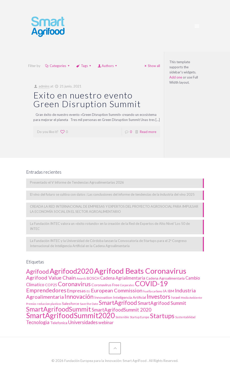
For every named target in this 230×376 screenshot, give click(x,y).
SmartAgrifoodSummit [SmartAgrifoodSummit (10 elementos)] (58, 309)
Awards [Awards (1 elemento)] (81, 278)
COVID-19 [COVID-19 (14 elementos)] (151, 283)
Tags (84, 66)
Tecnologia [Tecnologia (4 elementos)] (37, 322)
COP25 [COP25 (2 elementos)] (51, 285)
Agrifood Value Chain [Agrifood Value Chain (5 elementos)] (51, 277)
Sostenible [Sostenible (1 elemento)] (122, 317)
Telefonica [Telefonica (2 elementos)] (58, 322)
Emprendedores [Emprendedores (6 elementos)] (46, 290)
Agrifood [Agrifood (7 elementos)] (37, 271)
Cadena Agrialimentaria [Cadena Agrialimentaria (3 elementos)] (122, 278)
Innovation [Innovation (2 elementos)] (103, 297)
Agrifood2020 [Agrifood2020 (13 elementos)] (71, 271)
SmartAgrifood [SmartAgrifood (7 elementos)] (118, 302)
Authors (107, 66)
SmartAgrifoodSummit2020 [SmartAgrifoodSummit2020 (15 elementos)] (70, 315)
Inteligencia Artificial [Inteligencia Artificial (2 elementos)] (129, 297)
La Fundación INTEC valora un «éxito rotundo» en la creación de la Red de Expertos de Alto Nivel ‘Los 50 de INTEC (110, 226)
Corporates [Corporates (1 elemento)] (127, 285)
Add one (175, 77)
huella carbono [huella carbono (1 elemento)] (152, 291)
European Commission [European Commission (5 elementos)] (116, 290)
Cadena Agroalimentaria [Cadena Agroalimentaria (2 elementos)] (165, 278)
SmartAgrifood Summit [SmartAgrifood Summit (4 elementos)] (162, 303)
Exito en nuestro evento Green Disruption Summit (87, 99)
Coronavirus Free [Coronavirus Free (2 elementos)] (105, 285)
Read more (148, 132)
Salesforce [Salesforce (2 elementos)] (70, 303)
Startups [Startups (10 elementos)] (162, 315)
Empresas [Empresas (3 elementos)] (76, 290)
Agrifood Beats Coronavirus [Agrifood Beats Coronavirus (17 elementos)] (140, 270)
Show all (151, 66)
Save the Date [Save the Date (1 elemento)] (89, 303)
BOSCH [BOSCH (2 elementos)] (93, 278)
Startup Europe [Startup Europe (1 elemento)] (139, 317)
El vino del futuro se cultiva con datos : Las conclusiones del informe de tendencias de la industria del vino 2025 (112, 194)
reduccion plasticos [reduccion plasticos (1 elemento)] (49, 303)
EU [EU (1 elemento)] (88, 291)
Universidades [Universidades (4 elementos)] (83, 322)
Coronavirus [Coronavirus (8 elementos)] (74, 283)
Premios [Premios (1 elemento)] (31, 303)
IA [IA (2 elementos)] (165, 291)
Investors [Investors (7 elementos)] (158, 296)
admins (44, 86)
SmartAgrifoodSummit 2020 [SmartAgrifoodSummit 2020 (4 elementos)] (121, 310)
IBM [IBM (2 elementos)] (171, 291)
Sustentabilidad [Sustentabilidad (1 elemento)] (185, 317)
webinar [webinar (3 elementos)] (106, 322)
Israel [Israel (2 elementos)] (175, 297)
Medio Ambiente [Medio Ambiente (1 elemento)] (191, 297)
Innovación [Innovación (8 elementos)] (79, 296)
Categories (57, 66)
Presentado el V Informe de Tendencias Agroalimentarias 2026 (77, 182)
